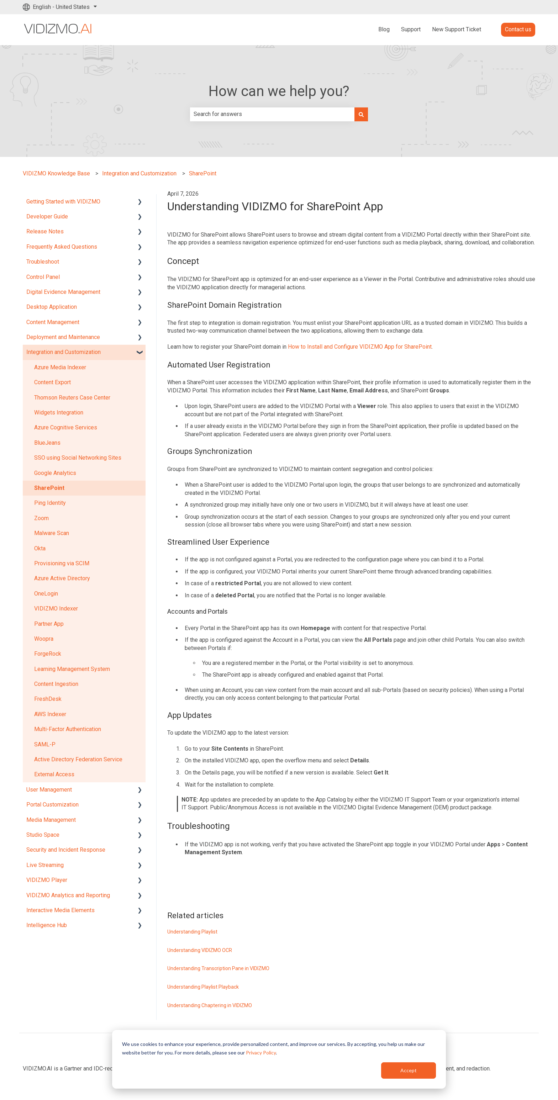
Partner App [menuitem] (49, 623)
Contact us (518, 29)
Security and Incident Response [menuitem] (65, 849)
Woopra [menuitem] (43, 638)
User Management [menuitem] (49, 789)
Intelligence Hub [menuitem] (46, 925)
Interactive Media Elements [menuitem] (60, 910)
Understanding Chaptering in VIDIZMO (209, 1005)
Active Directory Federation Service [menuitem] (78, 759)
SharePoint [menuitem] (49, 488)
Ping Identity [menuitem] (50, 502)
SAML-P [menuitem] (45, 744)
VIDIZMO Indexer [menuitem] (56, 608)
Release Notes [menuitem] (45, 231)
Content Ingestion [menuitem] (56, 684)
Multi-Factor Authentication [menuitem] (67, 729)
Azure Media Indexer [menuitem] (60, 367)
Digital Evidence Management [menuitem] (63, 292)
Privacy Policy (261, 1052)
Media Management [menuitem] (51, 819)
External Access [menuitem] (54, 774)
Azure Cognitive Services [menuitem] (65, 427)
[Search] (361, 114)
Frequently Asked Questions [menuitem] (61, 246)
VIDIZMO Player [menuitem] (46, 880)
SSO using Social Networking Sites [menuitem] (77, 457)
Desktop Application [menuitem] (51, 306)
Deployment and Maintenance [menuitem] (63, 337)
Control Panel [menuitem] (43, 277)
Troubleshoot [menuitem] (42, 261)
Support (411, 29)
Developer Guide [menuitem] (47, 216)
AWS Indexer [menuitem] (50, 714)
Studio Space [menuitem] (42, 834)
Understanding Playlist (192, 932)
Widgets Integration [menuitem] (58, 412)
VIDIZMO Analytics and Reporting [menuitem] (68, 895)
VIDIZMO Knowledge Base (56, 173)
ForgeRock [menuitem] (47, 653)
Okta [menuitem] (40, 548)
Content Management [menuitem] (52, 322)
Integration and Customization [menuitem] (63, 352)
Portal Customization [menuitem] (52, 804)
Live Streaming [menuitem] (45, 865)
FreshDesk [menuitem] (48, 699)
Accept (408, 1070)
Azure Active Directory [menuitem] (62, 578)
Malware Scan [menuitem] (51, 533)
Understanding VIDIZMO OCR (199, 950)
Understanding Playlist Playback (203, 987)
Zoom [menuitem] (41, 518)
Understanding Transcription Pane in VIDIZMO (218, 968)
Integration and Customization (139, 173)
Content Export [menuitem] (52, 382)
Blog (384, 29)
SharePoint (202, 173)
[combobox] (272, 114)
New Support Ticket (456, 29)
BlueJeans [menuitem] (47, 442)
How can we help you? (279, 91)
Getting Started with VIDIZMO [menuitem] (63, 201)
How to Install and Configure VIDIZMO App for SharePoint (360, 346)
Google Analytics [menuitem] (55, 473)
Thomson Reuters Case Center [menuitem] (72, 397)
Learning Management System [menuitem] (72, 669)
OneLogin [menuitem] (46, 593)
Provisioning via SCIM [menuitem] (61, 563)
